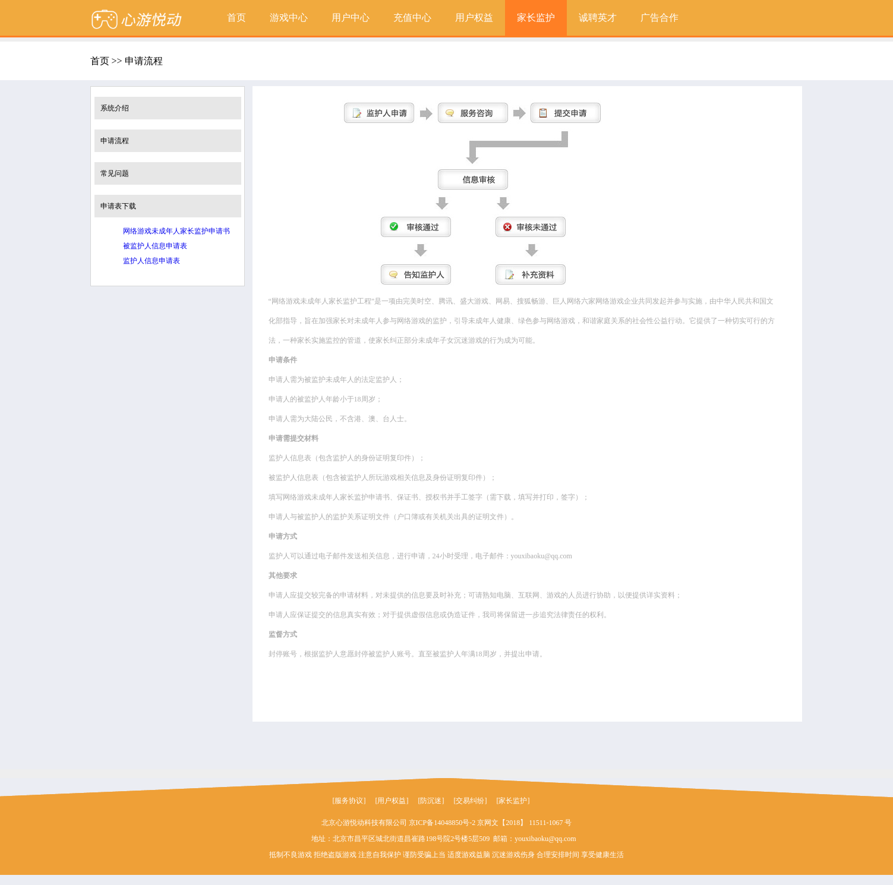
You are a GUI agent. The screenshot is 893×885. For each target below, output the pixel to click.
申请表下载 (118, 206)
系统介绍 (114, 108)
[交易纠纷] (470, 800)
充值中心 (412, 17)
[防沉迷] (431, 800)
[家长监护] (513, 800)
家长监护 (536, 17)
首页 (236, 17)
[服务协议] (349, 800)
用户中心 (351, 17)
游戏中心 (289, 17)
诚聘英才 (598, 17)
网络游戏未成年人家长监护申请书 (176, 231)
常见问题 (114, 173)
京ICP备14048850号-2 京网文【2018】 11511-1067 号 (490, 822)
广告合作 (659, 17)
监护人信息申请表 (151, 261)
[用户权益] (392, 800)
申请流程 (114, 141)
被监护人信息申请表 (155, 246)
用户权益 (474, 17)
